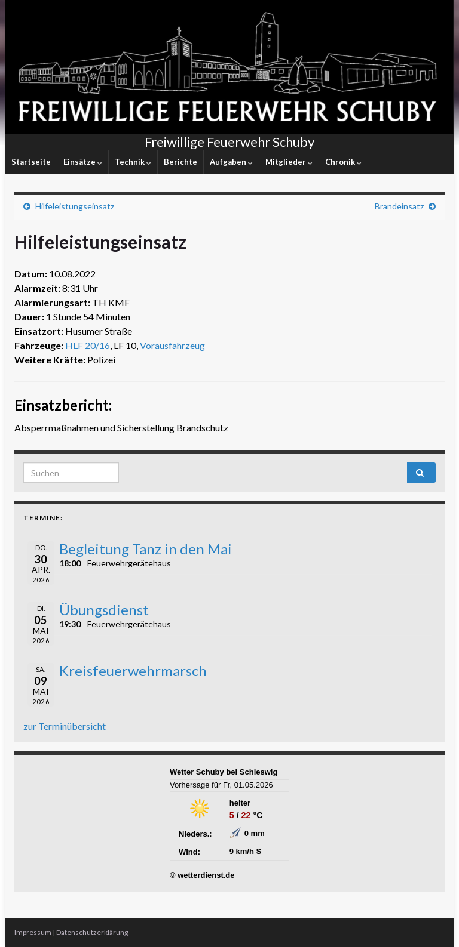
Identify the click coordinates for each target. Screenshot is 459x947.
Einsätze (82, 161)
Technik (133, 161)
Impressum (32, 932)
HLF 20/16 (87, 345)
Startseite (31, 161)
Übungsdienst (104, 609)
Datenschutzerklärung (92, 932)
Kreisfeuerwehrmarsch (133, 670)
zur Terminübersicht (64, 726)
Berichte (180, 161)
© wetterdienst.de (202, 875)
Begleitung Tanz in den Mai (145, 548)
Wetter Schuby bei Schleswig (223, 771)
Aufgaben (231, 161)
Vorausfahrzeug (172, 345)
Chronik (343, 161)
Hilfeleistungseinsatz (74, 206)
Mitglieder (289, 161)
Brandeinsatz (399, 206)
